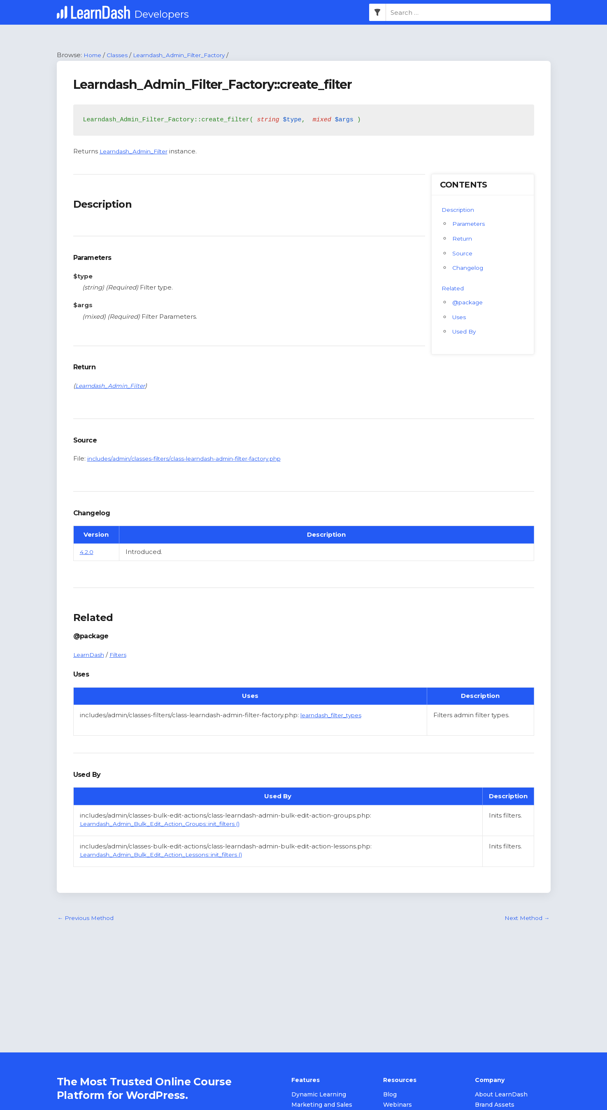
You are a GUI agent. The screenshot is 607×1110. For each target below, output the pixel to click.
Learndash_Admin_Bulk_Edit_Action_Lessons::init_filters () (170, 855)
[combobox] (468, 12)
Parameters (470, 224)
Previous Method (88, 919)
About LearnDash (501, 1095)
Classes (120, 55)
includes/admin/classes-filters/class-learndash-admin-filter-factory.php (196, 459)
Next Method (525, 919)
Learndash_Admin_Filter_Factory (189, 55)
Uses (459, 317)
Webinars (397, 1105)
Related (454, 288)
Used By (465, 332)
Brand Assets (494, 1105)
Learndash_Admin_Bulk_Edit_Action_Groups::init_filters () (169, 824)
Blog (390, 1095)
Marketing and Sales (321, 1105)
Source (463, 253)
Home (94, 55)
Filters (122, 655)
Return (463, 239)
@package (469, 302)
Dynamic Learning (318, 1095)
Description (460, 210)
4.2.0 (87, 552)
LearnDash (90, 655)
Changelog (469, 268)
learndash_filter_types (334, 715)
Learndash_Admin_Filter (138, 151)
